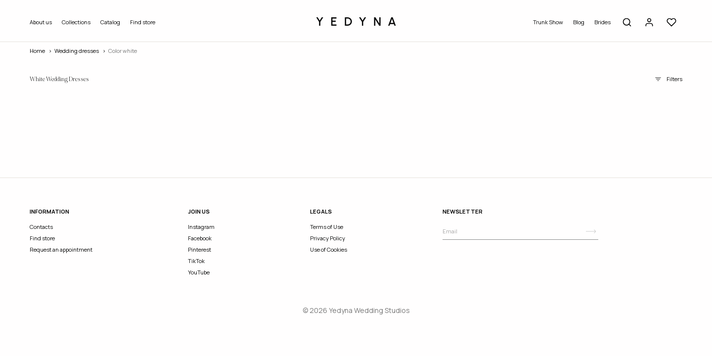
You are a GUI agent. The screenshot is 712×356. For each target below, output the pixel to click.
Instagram (201, 226)
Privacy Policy (327, 238)
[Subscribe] (591, 231)
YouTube (199, 272)
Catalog (110, 22)
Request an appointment (61, 249)
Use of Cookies (328, 249)
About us (41, 22)
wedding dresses (76, 50)
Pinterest (199, 249)
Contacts (41, 226)
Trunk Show (548, 22)
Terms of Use (326, 226)
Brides (602, 22)
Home (37, 50)
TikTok (196, 261)
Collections (76, 22)
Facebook (200, 238)
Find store (142, 22)
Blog (578, 22)
